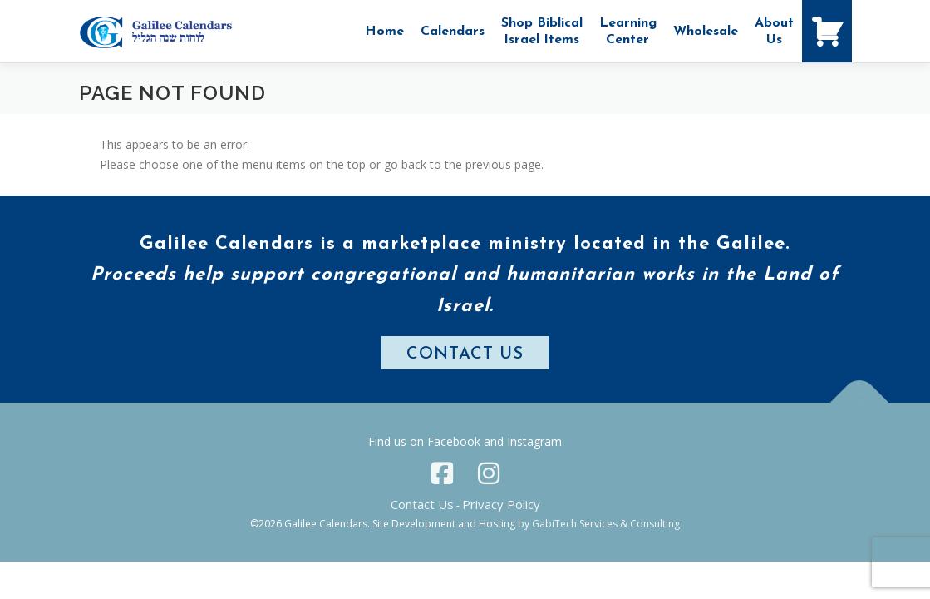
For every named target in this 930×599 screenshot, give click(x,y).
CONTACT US (465, 354)
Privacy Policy (501, 504)
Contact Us (422, 504)
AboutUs (774, 32)
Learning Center (628, 32)
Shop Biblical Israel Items (542, 32)
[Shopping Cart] (827, 31)
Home (384, 31)
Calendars (453, 31)
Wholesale (705, 31)
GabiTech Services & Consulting (606, 524)
